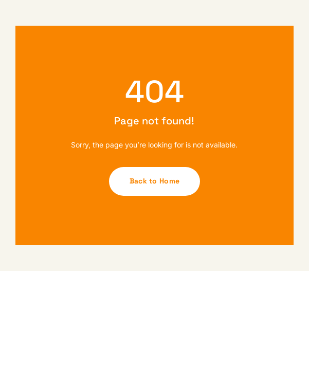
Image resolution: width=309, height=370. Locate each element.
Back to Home (154, 181)
